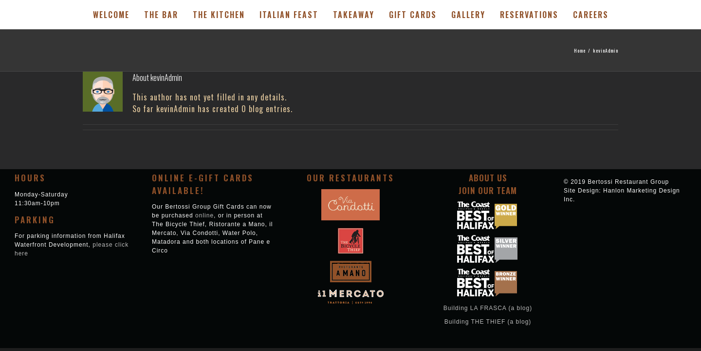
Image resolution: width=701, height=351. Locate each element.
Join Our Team (488, 190)
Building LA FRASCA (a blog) (487, 308)
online (204, 215)
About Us (488, 178)
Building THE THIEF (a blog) (488, 321)
